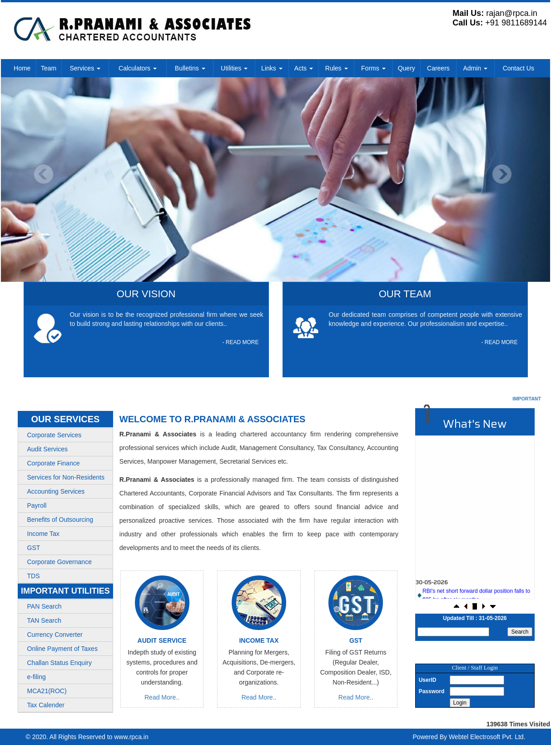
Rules (336, 68)
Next (501, 174)
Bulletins (190, 68)
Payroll (37, 505)
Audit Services (47, 449)
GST (33, 547)
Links (272, 68)
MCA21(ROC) (47, 691)
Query (406, 68)
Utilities (234, 68)
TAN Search (44, 620)
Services (84, 68)
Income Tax (43, 533)
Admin (475, 68)
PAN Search (44, 606)
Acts (303, 68)
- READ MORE (240, 342)
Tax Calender (46, 705)
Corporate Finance (53, 463)
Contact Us (518, 68)
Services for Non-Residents (65, 477)
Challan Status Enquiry (59, 662)
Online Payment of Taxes (62, 648)
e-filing (36, 676)
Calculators (138, 68)
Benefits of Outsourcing (60, 519)
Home (22, 68)
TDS (33, 576)
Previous (44, 174)
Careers (438, 68)
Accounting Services (56, 491)
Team (48, 68)
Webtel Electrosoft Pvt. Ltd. (487, 736)
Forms (373, 68)
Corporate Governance (59, 561)
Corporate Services (54, 435)
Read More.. (161, 697)
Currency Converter (55, 634)
